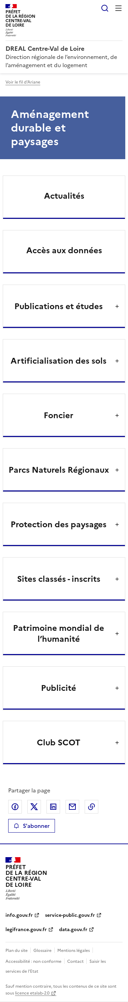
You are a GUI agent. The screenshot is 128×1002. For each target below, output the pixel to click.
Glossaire (42, 950)
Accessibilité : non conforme (33, 961)
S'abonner (31, 826)
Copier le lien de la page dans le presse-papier (91, 807)
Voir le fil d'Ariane (22, 82)
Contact (75, 961)
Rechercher (105, 8)
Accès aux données (64, 250)
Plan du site (16, 950)
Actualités (64, 196)
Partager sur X (34, 807)
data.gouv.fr (73, 929)
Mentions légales (73, 950)
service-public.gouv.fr (70, 915)
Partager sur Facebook (15, 807)
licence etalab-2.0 (32, 993)
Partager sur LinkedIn (53, 807)
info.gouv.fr (19, 915)
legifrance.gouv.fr (26, 929)
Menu (118, 8)
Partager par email (72, 807)
